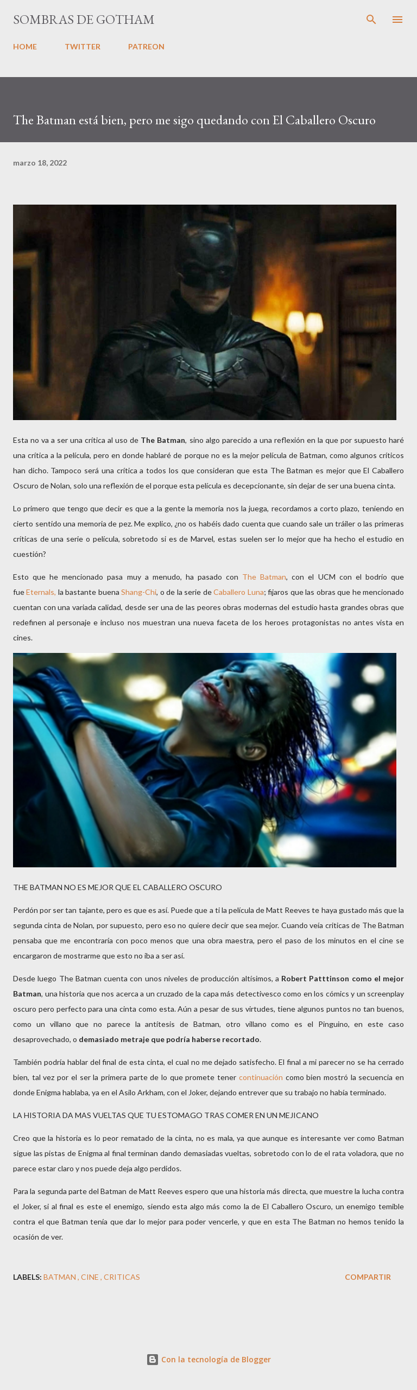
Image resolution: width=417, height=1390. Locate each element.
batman (60, 1276)
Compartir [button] (368, 1276)
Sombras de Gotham (84, 19)
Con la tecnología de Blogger (208, 1359)
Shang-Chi (138, 591)
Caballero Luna (238, 591)
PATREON (146, 46)
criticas (122, 1276)
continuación (261, 1077)
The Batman (264, 576)
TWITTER (82, 46)
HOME (25, 46)
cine (90, 1276)
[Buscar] (371, 19)
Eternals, (41, 591)
